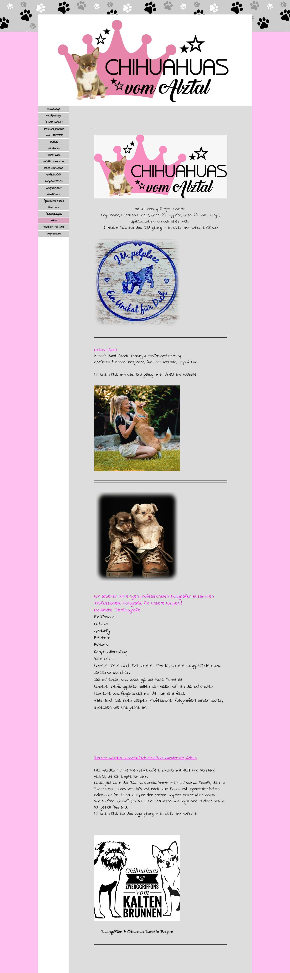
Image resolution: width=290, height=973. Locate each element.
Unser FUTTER (54, 135)
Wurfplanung (53, 115)
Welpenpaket (53, 187)
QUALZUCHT (53, 174)
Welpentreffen (53, 181)
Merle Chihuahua (53, 168)
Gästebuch (53, 194)
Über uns (53, 207)
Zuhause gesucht (53, 128)
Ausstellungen (54, 214)
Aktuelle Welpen (53, 122)
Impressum (54, 233)
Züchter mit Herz (53, 227)
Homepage (53, 109)
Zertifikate (53, 155)
